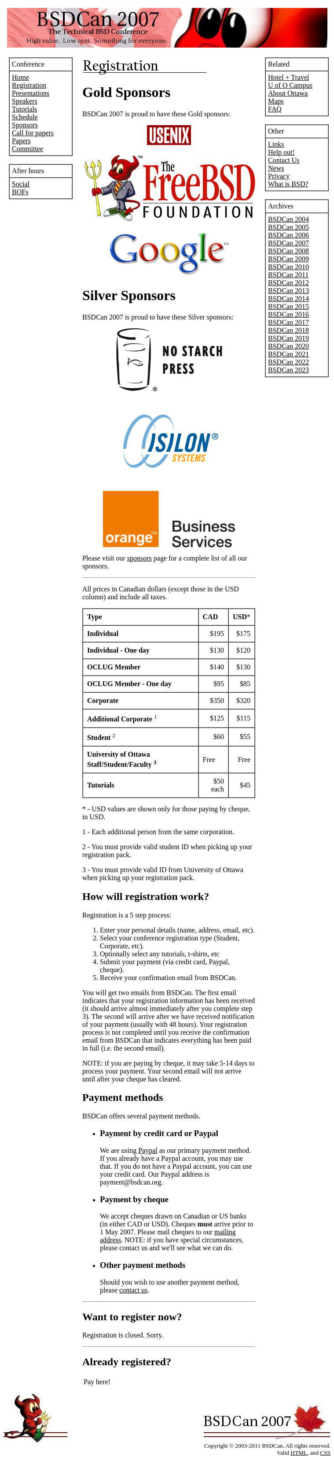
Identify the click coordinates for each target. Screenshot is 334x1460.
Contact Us (284, 160)
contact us (133, 1290)
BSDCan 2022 (288, 362)
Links (276, 144)
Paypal (148, 1150)
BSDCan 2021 (288, 354)
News (276, 168)
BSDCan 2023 (288, 370)
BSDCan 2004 (288, 219)
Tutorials (24, 109)
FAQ (275, 109)
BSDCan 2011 (288, 275)
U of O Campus (290, 85)
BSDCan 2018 (288, 330)
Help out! (281, 152)
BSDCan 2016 (288, 314)
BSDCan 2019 (288, 338)
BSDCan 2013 (288, 290)
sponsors (139, 558)
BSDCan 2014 (288, 298)
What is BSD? (288, 184)
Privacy (279, 176)
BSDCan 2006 (288, 235)
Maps (276, 101)
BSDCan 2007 (288, 243)
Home (20, 77)
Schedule (25, 117)
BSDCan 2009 (288, 259)
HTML (298, 1452)
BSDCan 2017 (288, 322)
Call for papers (33, 133)
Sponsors (25, 125)
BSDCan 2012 (288, 282)
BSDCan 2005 (288, 227)
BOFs (20, 192)
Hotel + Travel (288, 77)
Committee (27, 148)
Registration (29, 85)
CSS (325, 1452)
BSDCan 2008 (288, 251)
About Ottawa (288, 93)
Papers (21, 141)
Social (20, 184)
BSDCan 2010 (288, 267)
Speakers (24, 101)
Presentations (30, 93)
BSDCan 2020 (288, 346)
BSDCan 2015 (288, 306)
